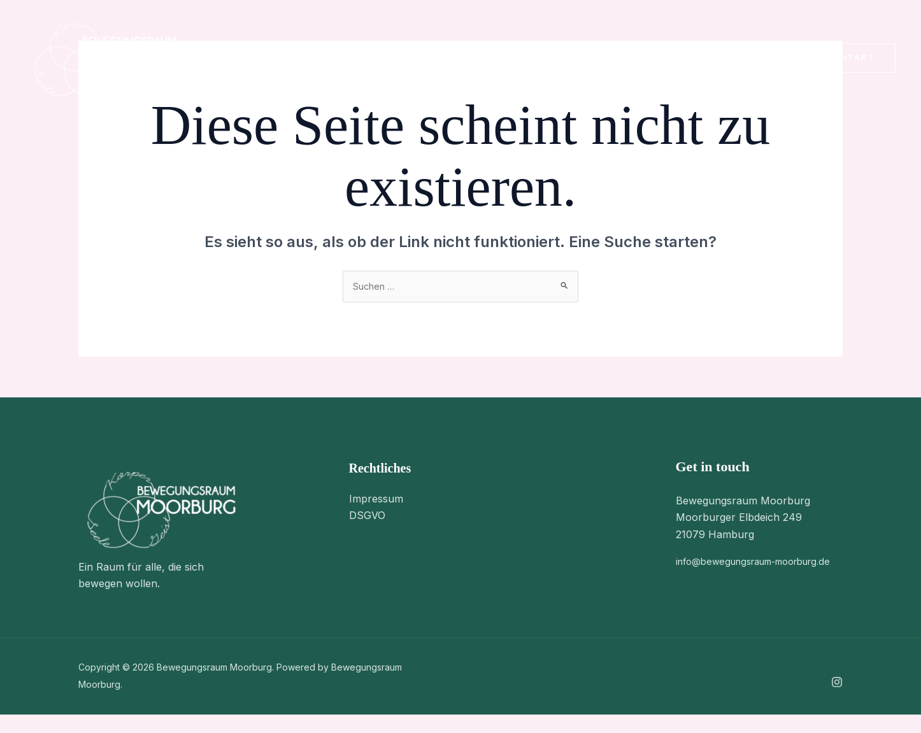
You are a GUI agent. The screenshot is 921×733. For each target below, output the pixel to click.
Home (237, 58)
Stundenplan (398, 58)
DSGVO (367, 517)
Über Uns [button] (308, 58)
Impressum (376, 500)
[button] (330, 58)
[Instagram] (776, 59)
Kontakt (482, 58)
